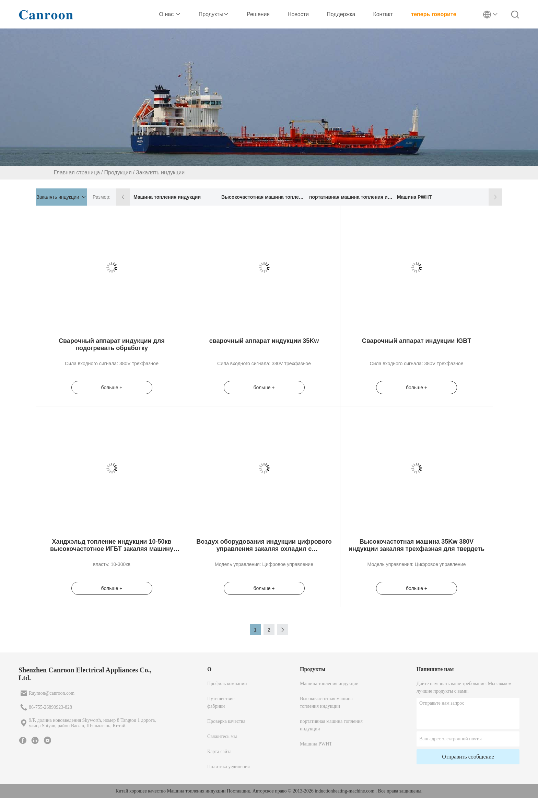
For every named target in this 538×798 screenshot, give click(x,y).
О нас (170, 14)
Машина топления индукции (167, 197)
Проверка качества (226, 721)
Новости (298, 14)
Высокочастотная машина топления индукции (263, 197)
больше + (111, 387)
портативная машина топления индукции (351, 197)
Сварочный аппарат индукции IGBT (416, 340)
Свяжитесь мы (222, 736)
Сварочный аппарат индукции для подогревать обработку (112, 344)
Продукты (214, 14)
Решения (258, 14)
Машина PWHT (414, 197)
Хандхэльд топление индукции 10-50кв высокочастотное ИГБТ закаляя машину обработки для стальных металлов (111, 548)
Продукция (118, 172)
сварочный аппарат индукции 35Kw (264, 340)
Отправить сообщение (468, 757)
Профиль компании (227, 683)
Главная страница (77, 172)
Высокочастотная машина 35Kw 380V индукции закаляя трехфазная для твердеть (416, 545)
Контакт (383, 14)
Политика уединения (228, 766)
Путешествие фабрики (220, 702)
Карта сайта (219, 751)
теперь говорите (433, 14)
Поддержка (341, 14)
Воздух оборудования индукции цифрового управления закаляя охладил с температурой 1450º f (263, 548)
